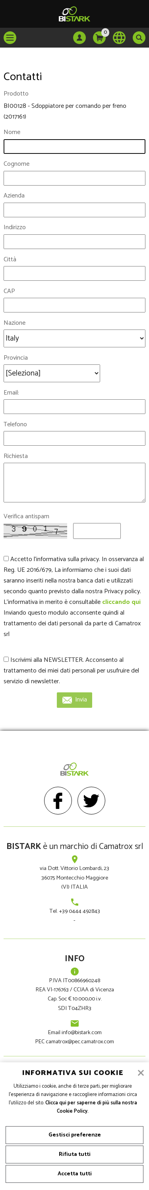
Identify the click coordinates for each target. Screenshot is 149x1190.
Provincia (16, 358)
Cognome (16, 164)
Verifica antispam (26, 516)
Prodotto (16, 93)
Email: (11, 392)
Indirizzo (15, 227)
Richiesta (16, 456)
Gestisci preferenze (74, 1135)
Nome (12, 132)
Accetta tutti (75, 1174)
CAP (9, 291)
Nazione (14, 323)
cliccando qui (121, 602)
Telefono (15, 424)
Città (10, 259)
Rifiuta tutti (75, 1154)
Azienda (14, 195)
